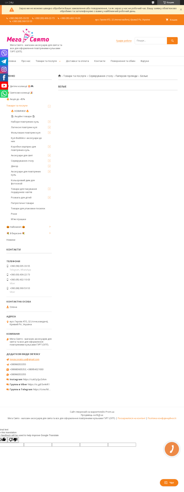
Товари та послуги (46, 61)
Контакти (99, 61)
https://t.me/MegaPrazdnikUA (49, 389)
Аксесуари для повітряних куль (26, 173)
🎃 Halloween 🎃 (15, 226)
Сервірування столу (101, 76)
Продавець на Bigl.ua (92, 415)
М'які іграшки (18, 219)
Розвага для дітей (21, 197)
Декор (14, 166)
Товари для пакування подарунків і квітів (24, 190)
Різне (14, 213)
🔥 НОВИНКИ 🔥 (20, 111)
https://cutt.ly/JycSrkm (35, 379)
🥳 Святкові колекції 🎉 (19, 92)
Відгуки (145, 61)
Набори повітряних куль (25, 121)
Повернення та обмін (123, 61)
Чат (169, 482)
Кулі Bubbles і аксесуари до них (26, 139)
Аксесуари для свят (22, 155)
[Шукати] (172, 40)
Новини (10, 239)
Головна (11, 61)
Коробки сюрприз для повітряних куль (23, 148)
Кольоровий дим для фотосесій (23, 182)
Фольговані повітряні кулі (25, 132)
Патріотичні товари (22, 203)
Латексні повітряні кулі (24, 127)
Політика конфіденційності (162, 418)
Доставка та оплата (77, 61)
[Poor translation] (13, 440)
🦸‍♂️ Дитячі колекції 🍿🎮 (19, 86)
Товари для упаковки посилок (28, 208)
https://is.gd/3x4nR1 (39, 384)
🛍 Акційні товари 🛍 (23, 116)
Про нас (25, 61)
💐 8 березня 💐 (15, 233)
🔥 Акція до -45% (15, 99)
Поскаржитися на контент (131, 418)
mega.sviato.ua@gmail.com (24, 359)
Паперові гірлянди (126, 76)
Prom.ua (110, 411)
